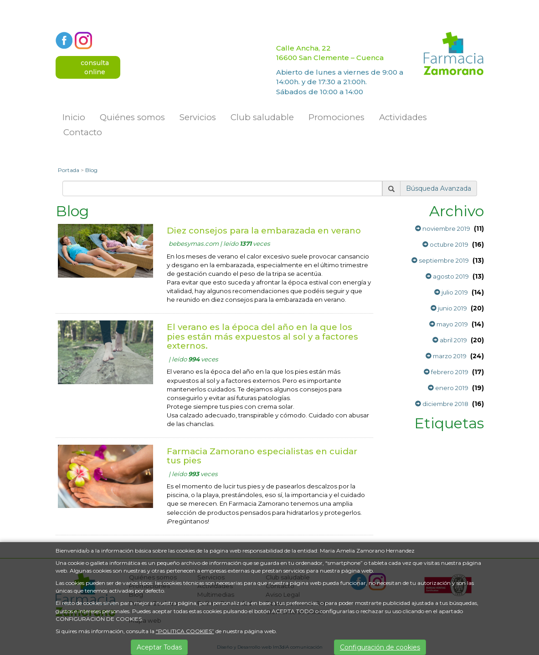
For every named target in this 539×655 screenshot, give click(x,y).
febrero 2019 (446, 372)
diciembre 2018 (441, 403)
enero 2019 (448, 387)
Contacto (82, 132)
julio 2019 (451, 292)
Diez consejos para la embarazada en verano (264, 230)
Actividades (403, 117)
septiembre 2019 (440, 260)
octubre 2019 (445, 244)
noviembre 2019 (442, 228)
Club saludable (262, 117)
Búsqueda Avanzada (438, 188)
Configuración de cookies (380, 647)
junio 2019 (449, 308)
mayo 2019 (448, 324)
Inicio (73, 117)
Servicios (198, 117)
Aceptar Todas (159, 647)
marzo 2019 (446, 356)
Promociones (336, 117)
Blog (91, 170)
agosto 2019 (447, 276)
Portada (68, 170)
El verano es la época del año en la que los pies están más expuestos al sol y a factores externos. (262, 336)
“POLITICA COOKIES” (185, 631)
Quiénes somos (132, 117)
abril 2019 (449, 340)
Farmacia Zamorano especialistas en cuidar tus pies (262, 456)
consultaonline (95, 67)
